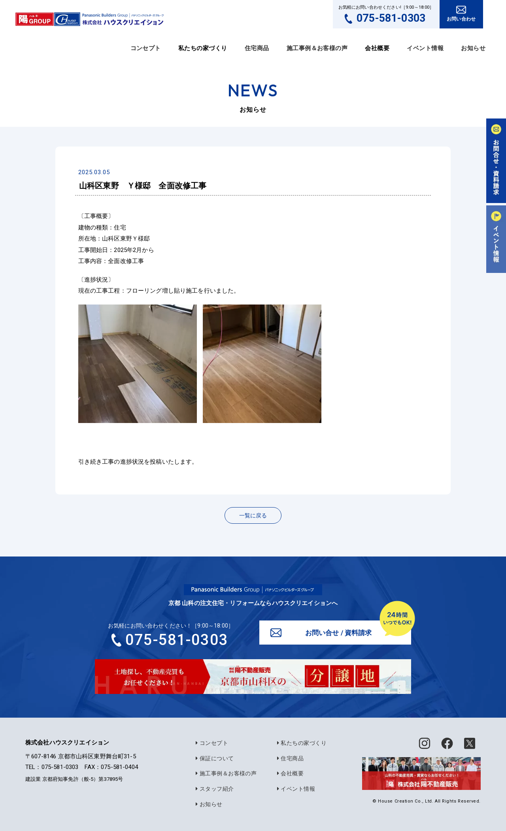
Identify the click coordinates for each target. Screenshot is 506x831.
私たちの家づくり (300, 742)
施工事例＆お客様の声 (317, 48)
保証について (213, 757)
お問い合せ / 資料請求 (339, 633)
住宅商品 (257, 48)
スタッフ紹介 (213, 787)
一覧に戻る (253, 515)
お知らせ (473, 48)
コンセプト (145, 48)
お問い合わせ (461, 19)
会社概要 (288, 772)
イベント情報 (425, 48)
